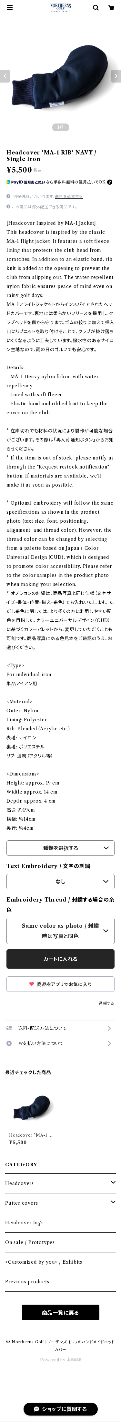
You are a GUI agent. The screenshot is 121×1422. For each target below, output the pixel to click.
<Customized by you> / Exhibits (43, 1262)
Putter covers (21, 1203)
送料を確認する (69, 196)
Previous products (27, 1282)
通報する (107, 1003)
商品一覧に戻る (60, 1312)
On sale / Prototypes (30, 1242)
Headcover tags (24, 1223)
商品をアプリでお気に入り (60, 984)
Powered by (60, 1360)
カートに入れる (60, 959)
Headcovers (19, 1183)
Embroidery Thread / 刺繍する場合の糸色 (60, 904)
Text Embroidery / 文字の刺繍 (48, 866)
